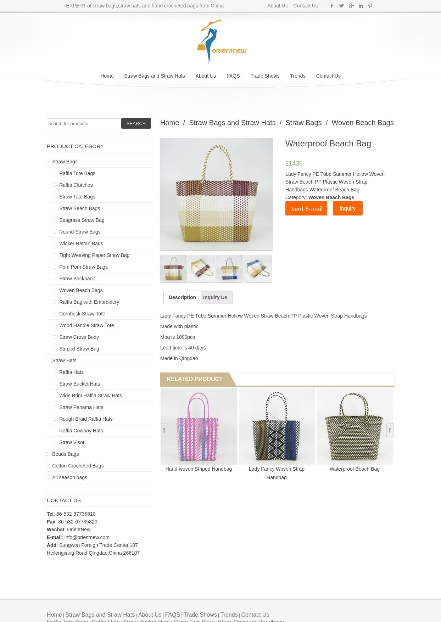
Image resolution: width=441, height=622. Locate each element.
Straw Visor (71, 442)
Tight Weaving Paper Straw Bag (94, 255)
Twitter (341, 5)
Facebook (332, 5)
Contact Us (305, 6)
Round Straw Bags (80, 232)
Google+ (351, 5)
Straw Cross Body (79, 337)
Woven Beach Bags (81, 290)
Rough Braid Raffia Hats (86, 419)
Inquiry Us (215, 297)
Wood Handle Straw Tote (86, 325)
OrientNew (78, 529)
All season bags (69, 477)
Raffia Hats (71, 372)
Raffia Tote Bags (77, 173)
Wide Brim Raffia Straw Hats (90, 395)
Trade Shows (265, 76)
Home (106, 76)
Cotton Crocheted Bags (78, 466)
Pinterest (370, 5)
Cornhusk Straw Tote (82, 313)
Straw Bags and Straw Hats (154, 76)
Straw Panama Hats (81, 407)
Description (182, 297)
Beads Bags (65, 454)
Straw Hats (64, 360)
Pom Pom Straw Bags (83, 267)
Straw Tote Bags (77, 197)
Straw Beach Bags (79, 208)
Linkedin (360, 5)
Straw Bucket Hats (79, 384)
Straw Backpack (77, 278)
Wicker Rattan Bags (81, 243)
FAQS (233, 76)
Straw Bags (65, 161)
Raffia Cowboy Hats (81, 430)
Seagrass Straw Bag (82, 220)
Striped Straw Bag (79, 349)
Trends (298, 76)
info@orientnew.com (87, 537)
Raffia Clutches (76, 185)
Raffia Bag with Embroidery (89, 302)
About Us (277, 6)
